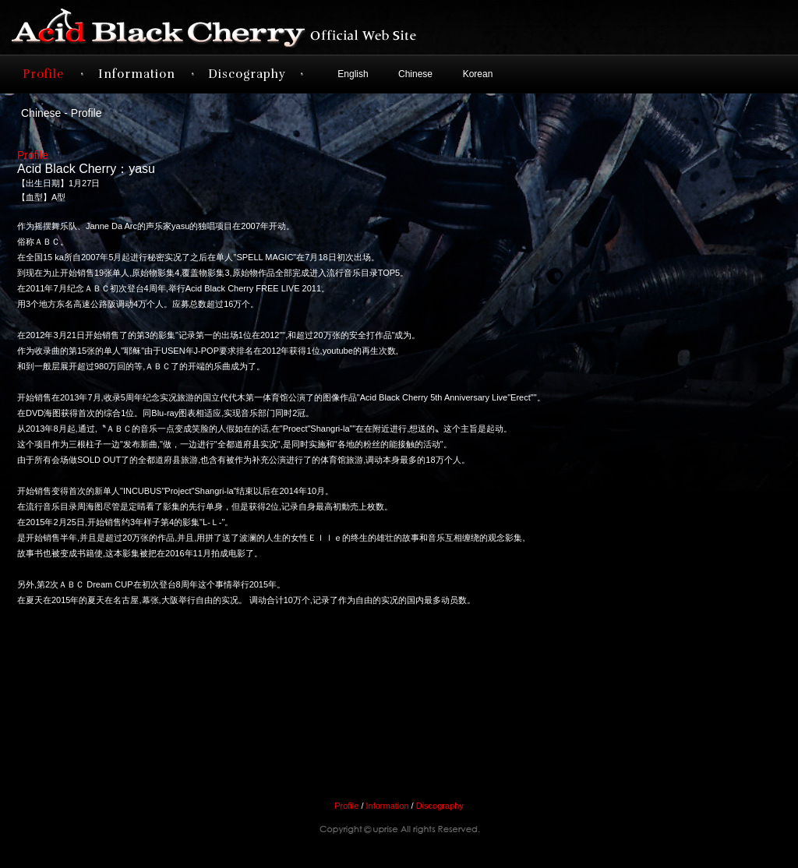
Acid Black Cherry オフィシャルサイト (243, 27)
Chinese (415, 74)
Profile (43, 74)
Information (136, 74)
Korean (478, 74)
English (352, 74)
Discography (247, 74)
